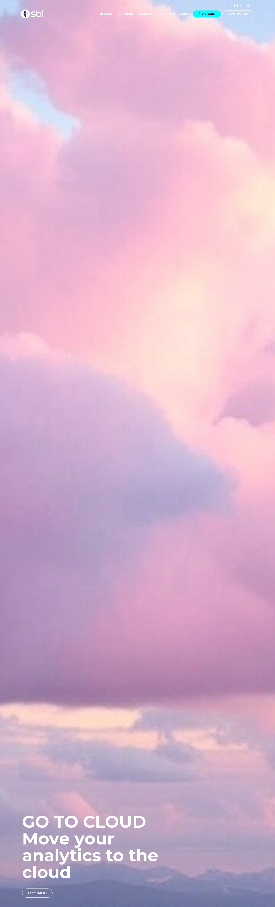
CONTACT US (238, 13)
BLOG (170, 14)
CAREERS (208, 13)
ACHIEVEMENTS (150, 14)
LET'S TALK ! (37, 893)
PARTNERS (124, 14)
